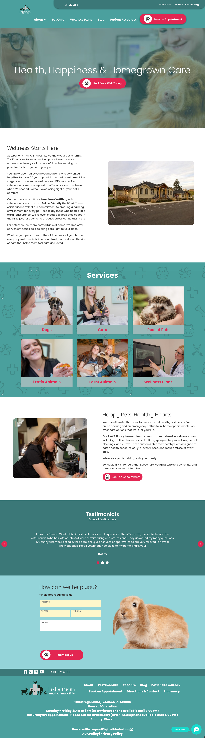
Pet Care (58, 20)
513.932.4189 (71, 5)
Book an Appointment (163, 19)
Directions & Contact (171, 4)
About (40, 20)
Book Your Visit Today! (102, 83)
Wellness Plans (81, 20)
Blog (101, 20)
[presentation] (62, 639)
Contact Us (57, 653)
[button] (4, 544)
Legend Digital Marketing (112, 728)
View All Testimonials (102, 519)
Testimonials (108, 684)
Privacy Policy (112, 732)
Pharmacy (192, 4)
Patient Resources (123, 20)
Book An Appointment (126, 477)
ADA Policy (90, 732)
